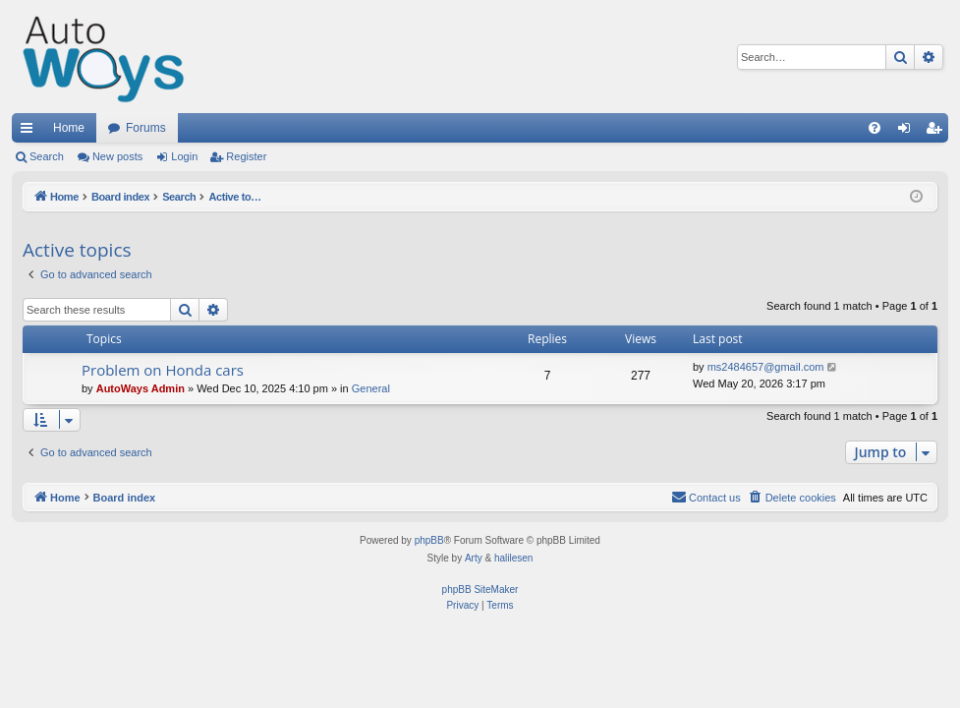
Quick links (30, 132)
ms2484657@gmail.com (765, 367)
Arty (473, 558)
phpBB (429, 540)
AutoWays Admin (140, 388)
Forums (146, 128)
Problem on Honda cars (163, 370)
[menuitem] (874, 128)
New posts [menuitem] (117, 156)
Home (69, 128)
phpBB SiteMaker (480, 589)
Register (246, 156)
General (371, 388)
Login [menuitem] (908, 132)
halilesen (513, 558)
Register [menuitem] (938, 132)
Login (184, 156)
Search (46, 156)
